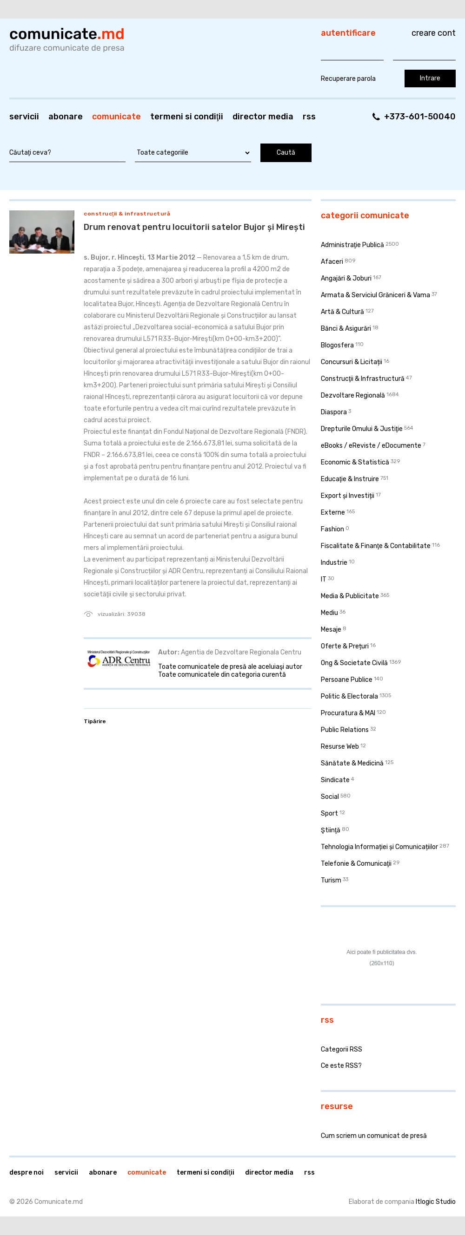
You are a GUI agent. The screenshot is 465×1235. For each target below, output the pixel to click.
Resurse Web (340, 747)
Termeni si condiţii (186, 116)
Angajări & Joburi (346, 278)
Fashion (332, 529)
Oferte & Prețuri (345, 646)
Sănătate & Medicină (352, 763)
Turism (331, 880)
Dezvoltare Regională (353, 395)
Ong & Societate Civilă (354, 663)
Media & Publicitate (350, 596)
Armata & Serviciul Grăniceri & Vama (375, 295)
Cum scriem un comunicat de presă (374, 1136)
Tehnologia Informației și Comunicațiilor (379, 847)
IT (323, 579)
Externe (333, 512)
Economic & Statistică (355, 462)
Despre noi (26, 1172)
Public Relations (345, 730)
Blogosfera (337, 345)
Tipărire (95, 721)
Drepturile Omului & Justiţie (362, 429)
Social (330, 797)
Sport (329, 813)
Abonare (65, 116)
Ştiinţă (330, 830)
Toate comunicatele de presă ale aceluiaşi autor (230, 667)
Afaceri (332, 262)
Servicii (24, 116)
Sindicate (335, 780)
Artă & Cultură (342, 312)
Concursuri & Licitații (351, 362)
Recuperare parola (348, 79)
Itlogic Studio (436, 1202)
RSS (309, 116)
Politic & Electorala (349, 696)
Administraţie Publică (352, 245)
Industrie (334, 563)
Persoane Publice (346, 680)
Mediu (329, 613)
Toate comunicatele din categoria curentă (222, 675)
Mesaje (331, 630)
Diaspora (334, 412)
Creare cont (434, 33)
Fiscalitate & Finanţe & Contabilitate (376, 546)
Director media (262, 116)
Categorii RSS (341, 1049)
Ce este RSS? (341, 1066)
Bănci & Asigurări (346, 329)
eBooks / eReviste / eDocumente (371, 446)
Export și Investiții (347, 496)
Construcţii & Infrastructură (127, 213)
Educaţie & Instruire (350, 479)
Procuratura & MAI (348, 713)
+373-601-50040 (420, 116)
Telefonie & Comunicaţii (356, 864)
